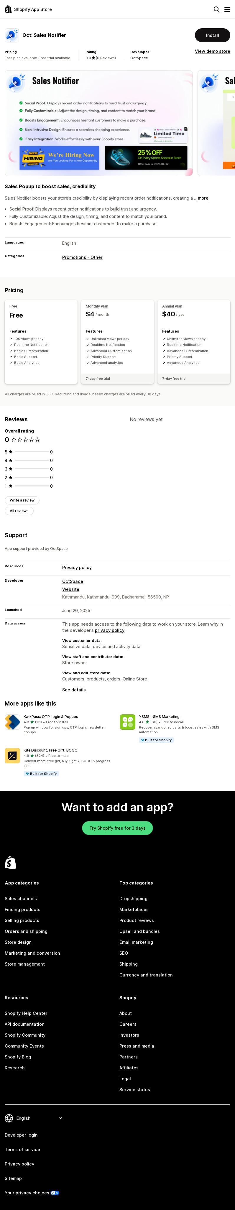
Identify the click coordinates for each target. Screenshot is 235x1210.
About (125, 1013)
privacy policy (109, 630)
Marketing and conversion (32, 953)
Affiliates (129, 1067)
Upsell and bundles (139, 931)
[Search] (217, 9)
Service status (134, 1089)
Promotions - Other (82, 257)
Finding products (22, 909)
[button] (60, 724)
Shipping (128, 963)
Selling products (22, 920)
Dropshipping (133, 898)
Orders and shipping (26, 931)
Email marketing (136, 942)
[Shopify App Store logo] (28, 9)
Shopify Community (25, 1035)
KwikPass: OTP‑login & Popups (51, 716)
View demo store (212, 51)
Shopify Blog (18, 1056)
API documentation (25, 1024)
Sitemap (13, 1178)
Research (15, 1067)
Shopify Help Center (26, 1013)
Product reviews (136, 920)
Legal (125, 1078)
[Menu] (227, 9)
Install (212, 35)
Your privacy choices (27, 1192)
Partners (128, 1056)
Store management (25, 963)
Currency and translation (146, 974)
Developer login (21, 1134)
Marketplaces (134, 909)
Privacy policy (77, 567)
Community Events (24, 1045)
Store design (18, 942)
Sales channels (21, 898)
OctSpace (139, 58)
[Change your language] (39, 1118)
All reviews (19, 511)
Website (70, 589)
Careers (128, 1024)
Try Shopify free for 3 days (117, 828)
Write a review (22, 500)
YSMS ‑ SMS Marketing (159, 716)
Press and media (136, 1045)
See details (74, 689)
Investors (129, 1035)
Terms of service (22, 1149)
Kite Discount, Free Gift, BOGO (51, 750)
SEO (123, 953)
